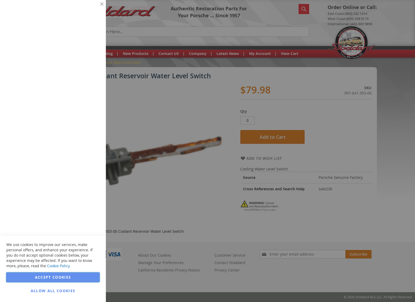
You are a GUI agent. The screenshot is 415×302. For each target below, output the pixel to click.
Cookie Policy (58, 265)
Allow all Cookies (53, 290)
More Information (84, 41)
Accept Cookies (53, 277)
